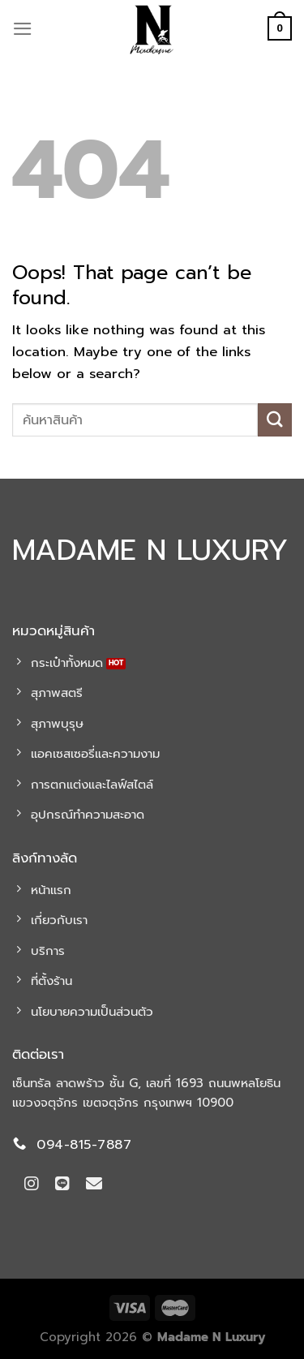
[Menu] (22, 28)
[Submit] (275, 420)
